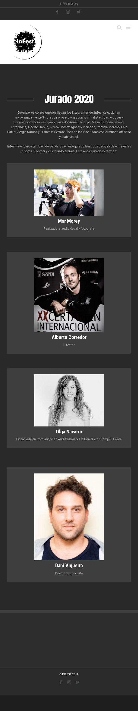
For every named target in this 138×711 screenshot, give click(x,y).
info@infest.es (69, 3)
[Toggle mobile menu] (128, 27)
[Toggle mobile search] (119, 27)
